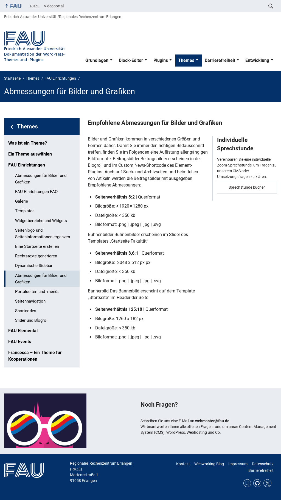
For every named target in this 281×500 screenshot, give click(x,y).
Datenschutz (263, 464)
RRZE (35, 6)
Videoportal (54, 6)
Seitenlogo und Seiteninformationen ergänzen (42, 233)
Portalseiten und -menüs (37, 291)
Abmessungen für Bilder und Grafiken (40, 179)
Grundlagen (96, 60)
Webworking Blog (209, 464)
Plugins (160, 60)
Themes (186, 60)
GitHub (257, 483)
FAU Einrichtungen (26, 165)
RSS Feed (247, 483)
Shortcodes (25, 310)
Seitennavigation (30, 301)
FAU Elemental (23, 330)
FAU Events (19, 341)
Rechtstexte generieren (36, 256)
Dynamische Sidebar (33, 265)
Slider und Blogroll (32, 320)
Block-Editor (131, 60)
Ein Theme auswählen (30, 154)
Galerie (21, 201)
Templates (25, 210)
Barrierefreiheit (220, 60)
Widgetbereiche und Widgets (41, 220)
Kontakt (183, 464)
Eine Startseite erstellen (37, 246)
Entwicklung (257, 60)
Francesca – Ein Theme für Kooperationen (35, 356)
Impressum (238, 464)
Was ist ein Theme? (27, 143)
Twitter (267, 483)
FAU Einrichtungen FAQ (36, 191)
